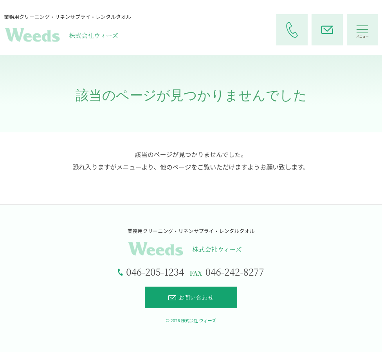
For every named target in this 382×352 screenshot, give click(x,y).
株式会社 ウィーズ (198, 320)
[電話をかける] (292, 29)
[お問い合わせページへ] (327, 29)
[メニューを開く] (362, 29)
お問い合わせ (190, 297)
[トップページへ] (190, 242)
